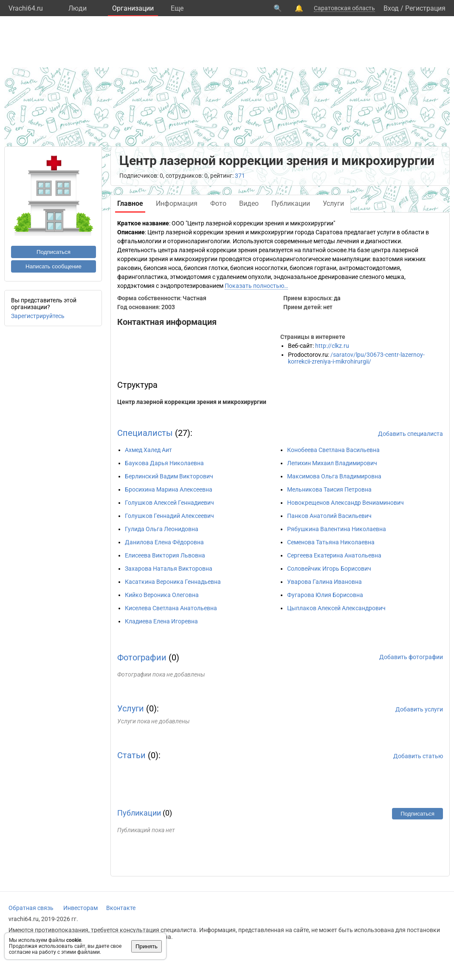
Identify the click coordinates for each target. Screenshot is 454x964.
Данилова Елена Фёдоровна (164, 542)
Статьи (131, 755)
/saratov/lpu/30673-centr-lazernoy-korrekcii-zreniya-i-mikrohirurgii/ (356, 358)
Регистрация (425, 8)
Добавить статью (418, 756)
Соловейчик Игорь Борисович (329, 568)
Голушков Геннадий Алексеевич (169, 515)
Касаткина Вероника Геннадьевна (173, 581)
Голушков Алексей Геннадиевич (169, 502)
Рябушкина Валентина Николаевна (336, 529)
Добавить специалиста (410, 433)
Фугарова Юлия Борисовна (325, 594)
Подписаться (53, 252)
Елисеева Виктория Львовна (165, 555)
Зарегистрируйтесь (38, 316)
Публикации (139, 812)
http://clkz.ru (332, 345)
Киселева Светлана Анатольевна (171, 608)
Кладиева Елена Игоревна (161, 621)
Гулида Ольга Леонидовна (161, 529)
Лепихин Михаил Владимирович (332, 463)
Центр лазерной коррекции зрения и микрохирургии (191, 401)
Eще (177, 8)
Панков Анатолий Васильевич (329, 515)
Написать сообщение (53, 266)
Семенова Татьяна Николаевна (331, 542)
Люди (77, 8)
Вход (391, 8)
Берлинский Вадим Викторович (169, 476)
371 (240, 175)
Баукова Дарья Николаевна (164, 463)
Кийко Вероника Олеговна (162, 594)
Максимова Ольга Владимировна (334, 476)
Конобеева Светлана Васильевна (333, 449)
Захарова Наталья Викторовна (168, 568)
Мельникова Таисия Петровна (329, 489)
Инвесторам (80, 907)
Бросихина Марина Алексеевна (168, 489)
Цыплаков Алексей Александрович (336, 608)
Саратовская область (344, 8)
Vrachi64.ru (25, 8)
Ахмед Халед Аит (148, 449)
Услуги (130, 708)
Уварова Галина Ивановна (324, 581)
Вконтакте (120, 907)
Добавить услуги (419, 709)
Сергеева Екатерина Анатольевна (334, 555)
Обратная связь (31, 907)
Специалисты (145, 433)
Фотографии (141, 657)
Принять (146, 946)
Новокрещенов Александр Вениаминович (345, 502)
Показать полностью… (256, 285)
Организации (133, 8)
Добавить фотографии (411, 657)
